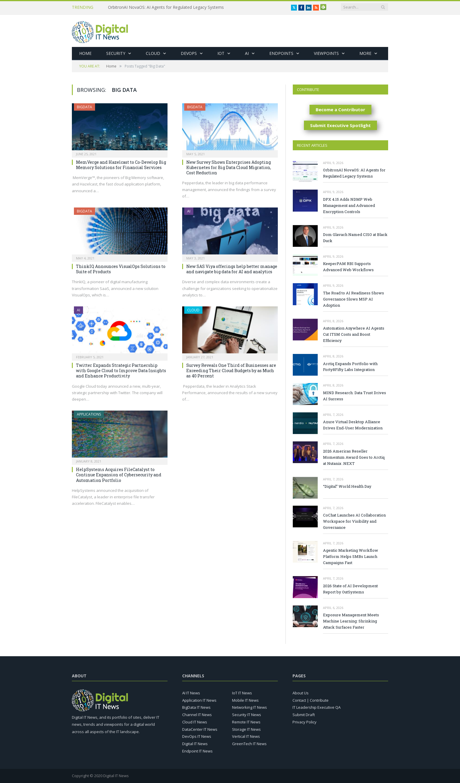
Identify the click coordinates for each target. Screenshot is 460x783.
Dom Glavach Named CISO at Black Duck (355, 237)
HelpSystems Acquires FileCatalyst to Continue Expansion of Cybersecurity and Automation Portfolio (118, 475)
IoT (220, 53)
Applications (89, 414)
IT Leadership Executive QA (316, 707)
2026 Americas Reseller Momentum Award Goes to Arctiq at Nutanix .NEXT (354, 457)
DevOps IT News (196, 736)
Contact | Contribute (310, 700)
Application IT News (199, 700)
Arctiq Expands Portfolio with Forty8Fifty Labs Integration (350, 366)
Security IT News (246, 714)
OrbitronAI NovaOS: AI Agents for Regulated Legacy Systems (166, 7)
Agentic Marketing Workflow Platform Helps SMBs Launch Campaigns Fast (350, 556)
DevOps (189, 53)
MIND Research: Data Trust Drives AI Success (354, 395)
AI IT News (191, 693)
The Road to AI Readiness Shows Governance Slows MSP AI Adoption (353, 299)
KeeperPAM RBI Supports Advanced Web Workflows (348, 266)
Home (85, 53)
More (365, 53)
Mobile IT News (245, 700)
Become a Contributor (340, 109)
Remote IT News (246, 722)
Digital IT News (195, 743)
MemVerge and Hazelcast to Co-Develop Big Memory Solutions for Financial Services (121, 164)
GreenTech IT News (249, 743)
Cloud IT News (194, 722)
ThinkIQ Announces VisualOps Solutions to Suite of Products (120, 269)
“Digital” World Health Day (347, 486)
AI (247, 53)
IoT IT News (242, 693)
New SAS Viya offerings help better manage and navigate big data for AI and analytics (231, 269)
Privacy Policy (304, 722)
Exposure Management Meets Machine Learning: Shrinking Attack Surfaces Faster (351, 621)
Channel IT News (197, 714)
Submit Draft (303, 714)
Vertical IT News (246, 736)
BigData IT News (196, 707)
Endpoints (281, 53)
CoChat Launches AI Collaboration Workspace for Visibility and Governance (354, 521)
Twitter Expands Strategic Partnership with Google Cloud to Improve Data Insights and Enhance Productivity (121, 370)
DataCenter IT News (199, 729)
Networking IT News (249, 707)
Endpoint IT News (197, 751)
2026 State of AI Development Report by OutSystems (350, 589)
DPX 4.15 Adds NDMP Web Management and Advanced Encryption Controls (349, 205)
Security (115, 53)
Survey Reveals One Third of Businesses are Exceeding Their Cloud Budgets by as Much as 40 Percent (231, 370)
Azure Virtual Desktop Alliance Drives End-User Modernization (353, 425)
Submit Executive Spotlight (340, 125)
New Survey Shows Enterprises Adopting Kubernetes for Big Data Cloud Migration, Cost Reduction (228, 167)
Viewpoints (326, 53)
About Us (300, 693)
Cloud (153, 53)
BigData (84, 106)
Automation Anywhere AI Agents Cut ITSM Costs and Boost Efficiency (353, 334)
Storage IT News (246, 729)
